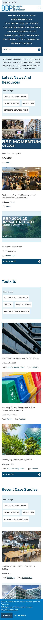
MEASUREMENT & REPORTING (16, 311)
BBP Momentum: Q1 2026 (11, 153)
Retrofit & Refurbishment (16, 110)
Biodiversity (28, 103)
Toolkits (35, 367)
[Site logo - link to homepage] (13, 8)
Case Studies (27, 578)
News (8, 162)
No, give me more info (9, 609)
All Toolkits (8, 474)
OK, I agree (7, 615)
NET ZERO (8, 305)
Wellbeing (10, 578)
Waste (9, 419)
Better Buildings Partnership (23, 69)
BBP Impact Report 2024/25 (12, 247)
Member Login (9, 2)
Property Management (15, 367)
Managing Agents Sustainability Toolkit (17, 460)
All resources (9, 261)
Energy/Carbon (11, 103)
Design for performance (16, 97)
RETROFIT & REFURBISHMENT (16, 298)
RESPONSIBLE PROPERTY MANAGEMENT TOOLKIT (21, 358)
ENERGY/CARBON (23, 305)
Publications (11, 255)
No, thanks (20, 615)
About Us (7, 50)
